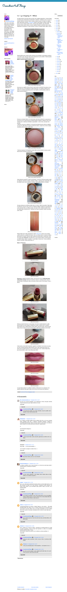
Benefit (61, 94)
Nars (55, 175)
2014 (57, 28)
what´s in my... (58, 231)
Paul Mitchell (57, 187)
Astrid (59, 85)
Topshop (56, 219)
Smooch (56, 213)
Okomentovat (20, 558)
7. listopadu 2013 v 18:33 (38, 472)
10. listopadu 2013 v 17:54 (38, 549)
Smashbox (56, 212)
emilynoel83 (38, 233)
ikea (62, 137)
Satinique (61, 206)
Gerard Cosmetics (58, 127)
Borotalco (57, 101)
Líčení (61, 153)
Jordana (56, 140)
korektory (59, 145)
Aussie (56, 86)
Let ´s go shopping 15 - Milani (60, 49)
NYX (57, 177)
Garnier (58, 126)
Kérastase (56, 143)
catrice (59, 105)
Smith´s (60, 212)
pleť (62, 189)
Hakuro (60, 132)
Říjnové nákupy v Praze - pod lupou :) (60, 53)
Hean (62, 133)
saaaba (21, 482)
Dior (58, 113)
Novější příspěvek (20, 587)
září (58, 58)
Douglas (61, 114)
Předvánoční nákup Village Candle (12, 91)
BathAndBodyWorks (58, 90)
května (58, 64)
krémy (56, 146)
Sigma (62, 209)
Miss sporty (61, 170)
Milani (58, 169)
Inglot (57, 138)
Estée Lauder (57, 118)
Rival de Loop (58, 196)
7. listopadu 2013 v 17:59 (28, 482)
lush (57, 156)
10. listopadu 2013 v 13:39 (38, 537)
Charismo (56, 136)
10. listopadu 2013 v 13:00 (29, 525)
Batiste (57, 92)
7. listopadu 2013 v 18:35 (38, 435)
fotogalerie (56, 123)
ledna (58, 71)
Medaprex (56, 168)
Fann (56, 119)
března (58, 67)
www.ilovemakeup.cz (24, 463)
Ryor (61, 203)
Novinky (56, 176)
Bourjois (59, 102)
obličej (57, 178)
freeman (61, 124)
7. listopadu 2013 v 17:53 (33, 463)
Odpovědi (23, 432)
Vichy (56, 227)
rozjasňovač (57, 200)
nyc (62, 176)
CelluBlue (56, 106)
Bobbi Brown (57, 100)
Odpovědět (22, 404)
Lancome (56, 151)
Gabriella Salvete (59, 125)
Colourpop (58, 109)
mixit (61, 171)
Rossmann (57, 199)
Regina (60, 193)
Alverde (60, 77)
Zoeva (60, 233)
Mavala (56, 164)
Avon (56, 87)
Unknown (22, 525)
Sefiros (57, 207)
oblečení (61, 177)
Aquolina (60, 81)
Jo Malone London (58, 139)
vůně (55, 229)
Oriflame (57, 182)
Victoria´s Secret (58, 226)
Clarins (60, 106)
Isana (61, 138)
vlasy (60, 228)
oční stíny (60, 180)
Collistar (56, 108)
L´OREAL (61, 146)
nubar (59, 176)
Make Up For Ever (59, 157)
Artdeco (60, 82)
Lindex (57, 155)
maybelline (57, 167)
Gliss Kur (58, 131)
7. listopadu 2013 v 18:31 (38, 493)
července (59, 61)
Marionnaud (57, 163)
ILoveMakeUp (31, 22)
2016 (57, 25)
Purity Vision (58, 192)
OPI (62, 181)
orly (61, 182)
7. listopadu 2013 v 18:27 (38, 409)
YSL (55, 233)
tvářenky (56, 222)
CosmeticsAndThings (13, 6)
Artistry (56, 83)
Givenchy (56, 130)
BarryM (56, 89)
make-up (58, 158)
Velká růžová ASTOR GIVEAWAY (12, 62)
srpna (58, 59)
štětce (56, 214)
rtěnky (56, 202)
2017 (57, 23)
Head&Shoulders (57, 133)
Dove (57, 115)
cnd (60, 107)
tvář (59, 221)
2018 (57, 21)
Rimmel (58, 195)
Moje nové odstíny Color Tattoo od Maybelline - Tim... (60, 41)
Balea (60, 87)
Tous (60, 219)
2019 (57, 20)
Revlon (61, 194)
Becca (59, 93)
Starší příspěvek (49, 587)
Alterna (56, 77)
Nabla (56, 174)
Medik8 (61, 168)
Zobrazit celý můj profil (8, 38)
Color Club (61, 108)
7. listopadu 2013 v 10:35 (30, 418)
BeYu (57, 95)
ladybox (56, 149)
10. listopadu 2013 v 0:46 (27, 504)
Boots (62, 100)
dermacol (61, 112)
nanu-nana (60, 174)
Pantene (60, 186)
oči (55, 180)
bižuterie (59, 99)
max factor (57, 165)
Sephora (58, 208)
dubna (58, 66)
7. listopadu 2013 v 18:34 (38, 455)
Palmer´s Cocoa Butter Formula (59, 185)
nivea (60, 175)
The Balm (58, 215)
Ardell (56, 82)
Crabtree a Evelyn (58, 111)
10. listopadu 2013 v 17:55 (38, 516)
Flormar (60, 120)
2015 (57, 26)
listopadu (59, 33)
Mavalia (60, 164)
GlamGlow (61, 130)
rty (55, 203)
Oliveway (58, 181)
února (58, 69)
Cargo (56, 105)
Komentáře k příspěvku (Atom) (31, 589)
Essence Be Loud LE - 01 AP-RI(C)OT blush (59, 36)
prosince (58, 31)
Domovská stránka (34, 587)
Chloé (59, 137)
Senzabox (61, 207)
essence (56, 117)
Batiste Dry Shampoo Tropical (59, 46)
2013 (57, 30)
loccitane (61, 155)
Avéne (60, 86)
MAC (62, 156)
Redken (56, 193)
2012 (57, 73)
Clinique (56, 107)
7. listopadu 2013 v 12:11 (29, 444)
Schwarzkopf (57, 209)
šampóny (60, 213)
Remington (56, 194)
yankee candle (58, 232)
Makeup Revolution (59, 159)
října (58, 56)
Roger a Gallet (58, 198)
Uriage (60, 225)
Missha (57, 171)
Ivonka (21, 504)
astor (62, 83)
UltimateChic (22, 418)
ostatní (56, 183)
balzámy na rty (58, 88)
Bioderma (59, 96)
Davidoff (56, 112)
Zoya (55, 234)
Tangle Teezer (60, 214)
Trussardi (56, 220)
